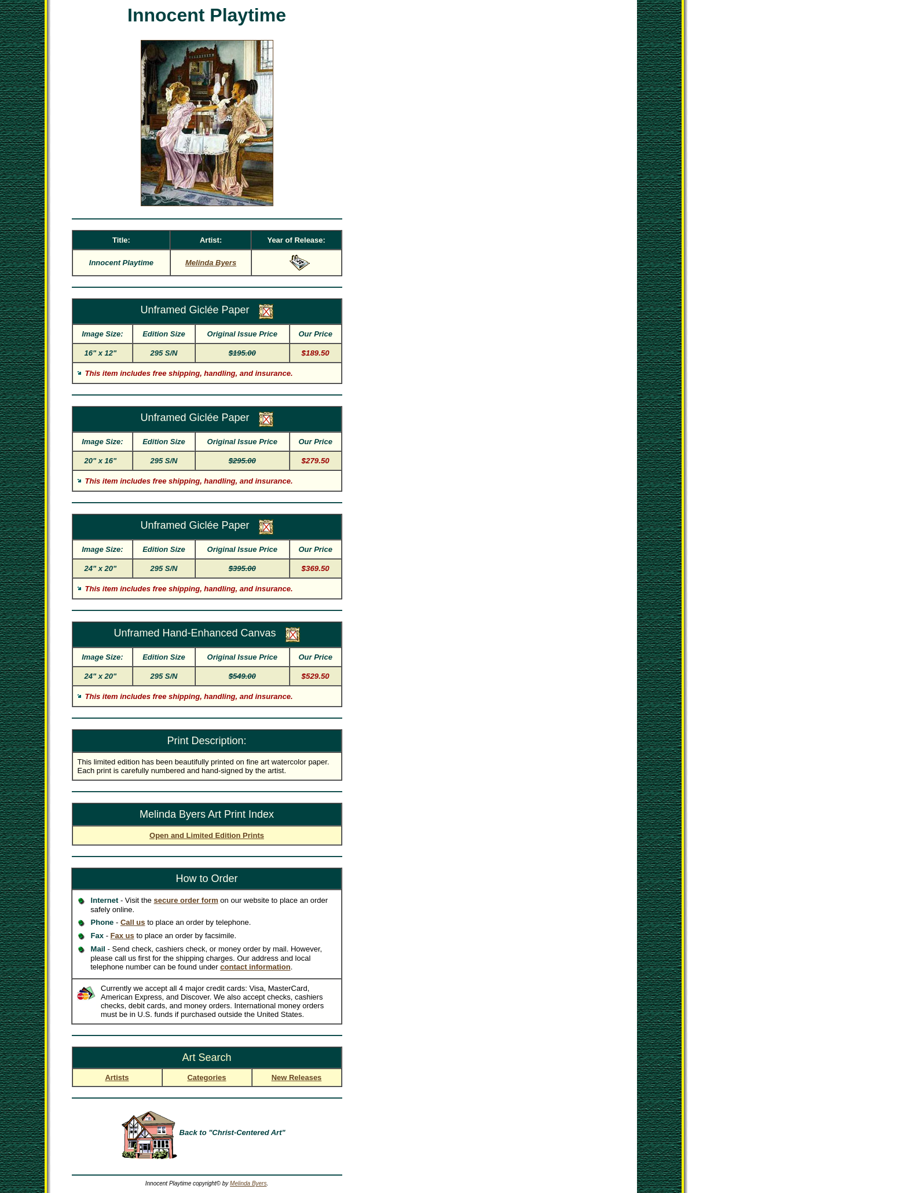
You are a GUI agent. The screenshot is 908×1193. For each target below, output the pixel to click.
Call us (132, 922)
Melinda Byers (248, 1183)
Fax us (122, 935)
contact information (255, 967)
